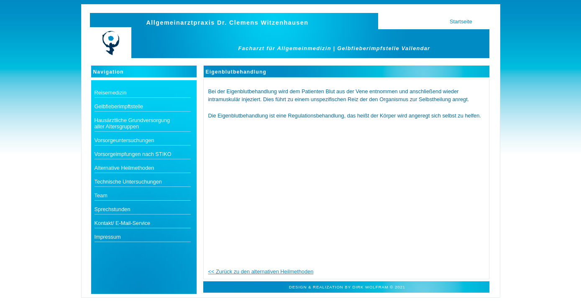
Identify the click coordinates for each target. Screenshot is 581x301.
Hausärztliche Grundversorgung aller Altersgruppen (132, 123)
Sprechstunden (113, 209)
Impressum (108, 237)
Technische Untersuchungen (128, 182)
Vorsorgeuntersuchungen (124, 140)
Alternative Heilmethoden (124, 168)
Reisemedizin (111, 92)
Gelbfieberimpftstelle (119, 106)
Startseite (461, 21)
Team (101, 195)
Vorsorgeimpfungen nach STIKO (133, 154)
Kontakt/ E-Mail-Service (123, 223)
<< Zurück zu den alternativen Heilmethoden (261, 271)
